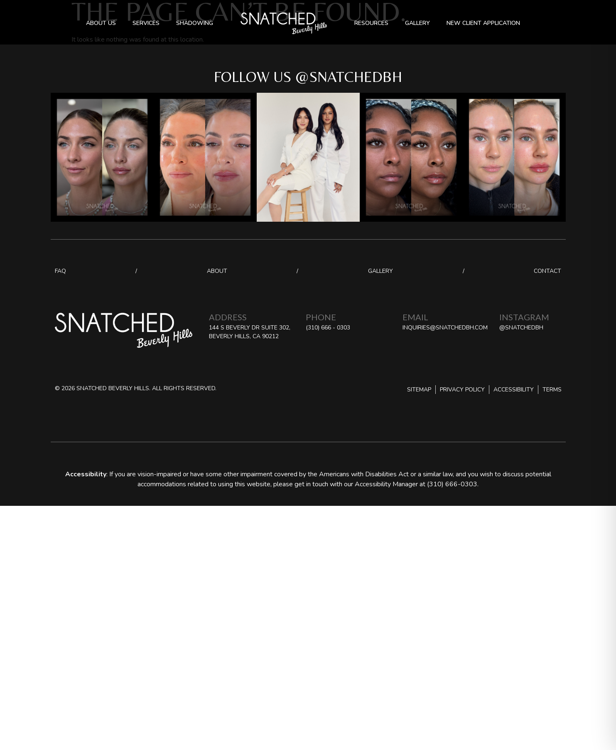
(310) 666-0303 (452, 484)
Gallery (417, 23)
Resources (371, 23)
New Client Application (483, 23)
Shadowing (194, 23)
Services (146, 23)
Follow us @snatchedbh (308, 76)
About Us (101, 23)
